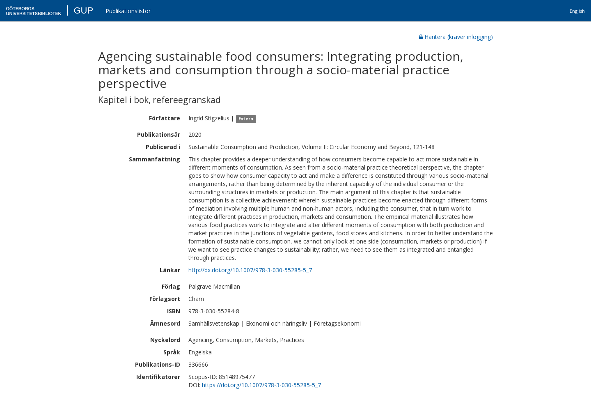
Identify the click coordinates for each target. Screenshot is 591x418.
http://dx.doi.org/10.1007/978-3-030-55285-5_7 (250, 270)
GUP (83, 10)
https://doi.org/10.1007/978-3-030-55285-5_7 (261, 385)
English (577, 11)
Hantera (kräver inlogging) (456, 37)
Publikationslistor (128, 11)
